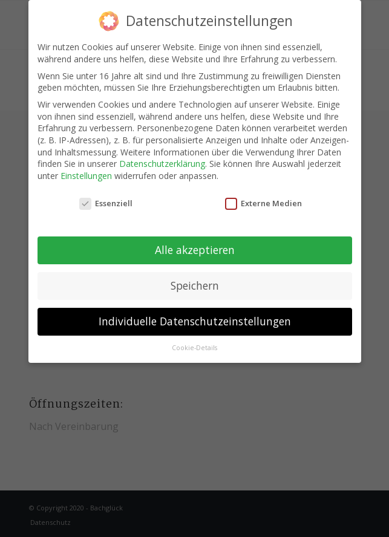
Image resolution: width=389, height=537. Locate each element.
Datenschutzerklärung (162, 163)
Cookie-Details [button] (194, 347)
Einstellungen (86, 175)
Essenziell (105, 203)
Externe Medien (263, 203)
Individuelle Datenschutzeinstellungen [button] (195, 321)
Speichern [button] (195, 285)
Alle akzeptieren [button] (195, 249)
